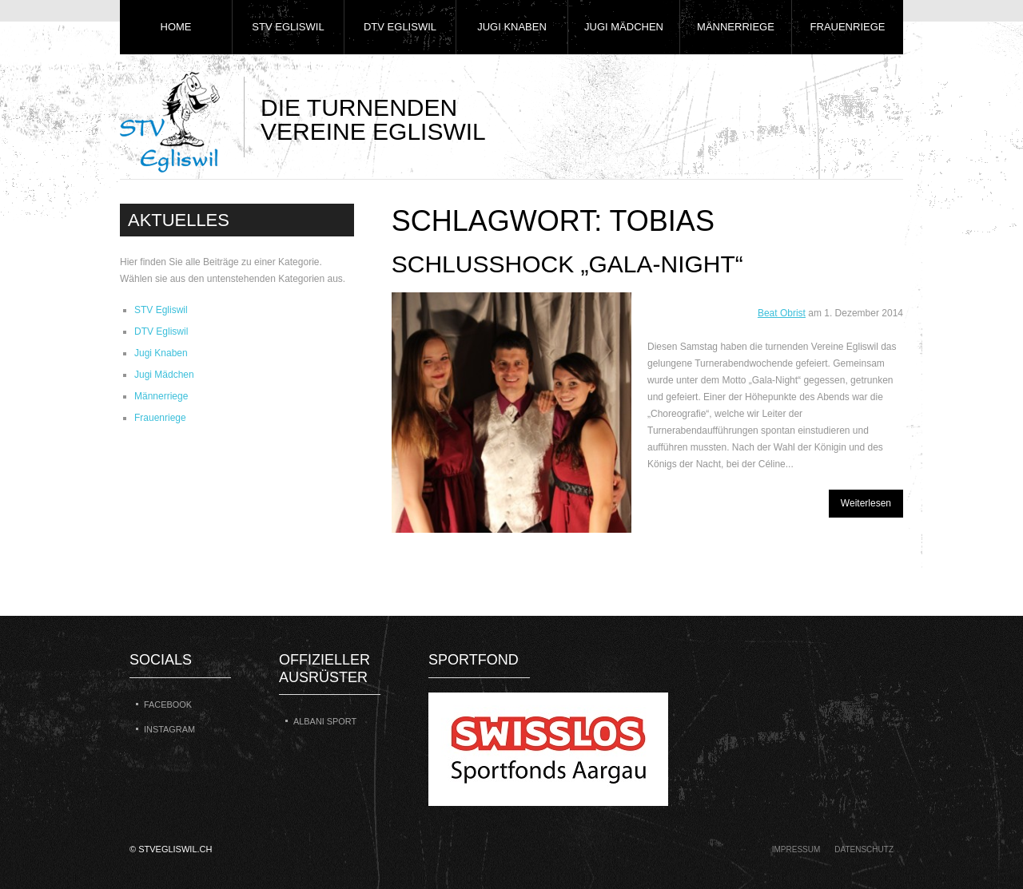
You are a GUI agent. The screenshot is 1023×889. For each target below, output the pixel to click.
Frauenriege (848, 27)
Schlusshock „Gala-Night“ (567, 264)
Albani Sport (324, 721)
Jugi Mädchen (623, 27)
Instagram (169, 729)
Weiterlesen (866, 503)
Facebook (168, 704)
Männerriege (735, 27)
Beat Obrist (782, 313)
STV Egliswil (288, 27)
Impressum (796, 849)
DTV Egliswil (400, 27)
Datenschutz (864, 849)
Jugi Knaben (512, 27)
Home (176, 27)
